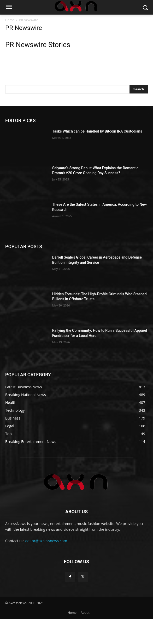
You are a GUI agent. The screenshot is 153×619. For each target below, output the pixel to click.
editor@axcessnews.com (46, 540)
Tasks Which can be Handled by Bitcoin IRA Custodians (97, 131)
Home (9, 20)
